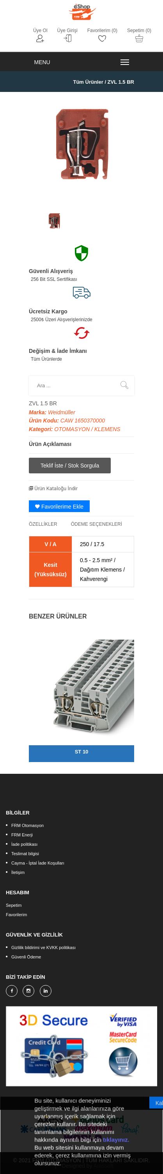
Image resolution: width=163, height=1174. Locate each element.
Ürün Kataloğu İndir (53, 488)
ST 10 (82, 752)
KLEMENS (107, 429)
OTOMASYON (72, 429)
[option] (54, 221)
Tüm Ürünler (88, 82)
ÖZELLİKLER (43, 524)
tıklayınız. (116, 1145)
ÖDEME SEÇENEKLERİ (96, 524)
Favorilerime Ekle (59, 506)
